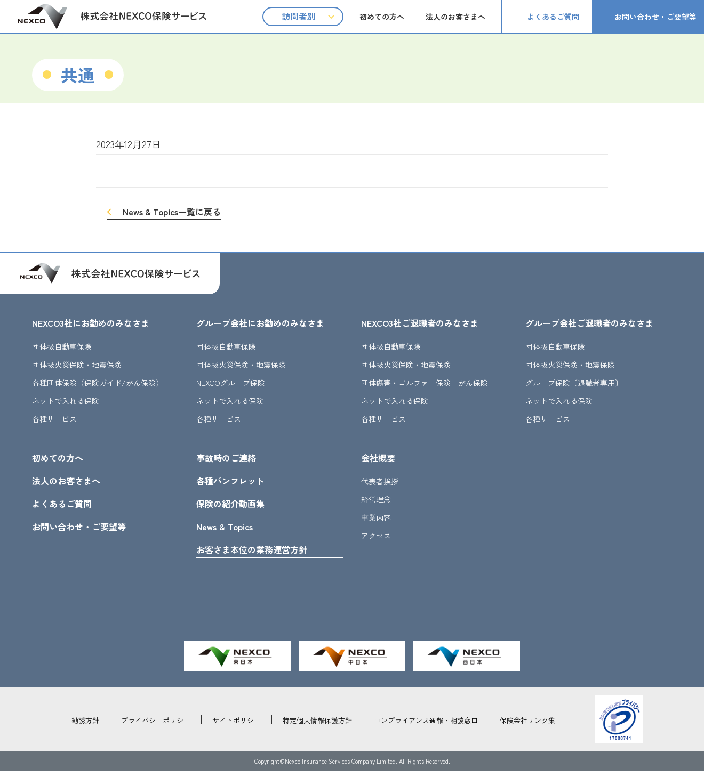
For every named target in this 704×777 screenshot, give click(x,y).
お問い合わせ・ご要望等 (655, 16)
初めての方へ (381, 16)
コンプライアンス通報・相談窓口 (426, 727)
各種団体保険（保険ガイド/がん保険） (97, 383)
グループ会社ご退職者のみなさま (597, 323)
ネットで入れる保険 (65, 401)
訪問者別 (299, 16)
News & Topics (227, 531)
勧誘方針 (85, 727)
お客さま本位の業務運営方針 (258, 555)
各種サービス (54, 420)
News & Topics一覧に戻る (172, 211)
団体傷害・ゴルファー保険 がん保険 (424, 383)
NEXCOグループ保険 (230, 383)
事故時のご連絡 (229, 459)
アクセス (376, 537)
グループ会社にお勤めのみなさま (268, 323)
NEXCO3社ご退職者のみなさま (426, 323)
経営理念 (376, 501)
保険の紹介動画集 (234, 507)
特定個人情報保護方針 (317, 727)
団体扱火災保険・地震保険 (77, 365)
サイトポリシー (236, 727)
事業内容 (376, 519)
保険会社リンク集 (527, 727)
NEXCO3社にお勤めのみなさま (97, 323)
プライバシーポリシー (155, 727)
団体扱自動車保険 (62, 347)
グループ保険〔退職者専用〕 (573, 383)
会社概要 (380, 459)
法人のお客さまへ (455, 16)
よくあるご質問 (553, 16)
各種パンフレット (234, 483)
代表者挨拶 (379, 483)
